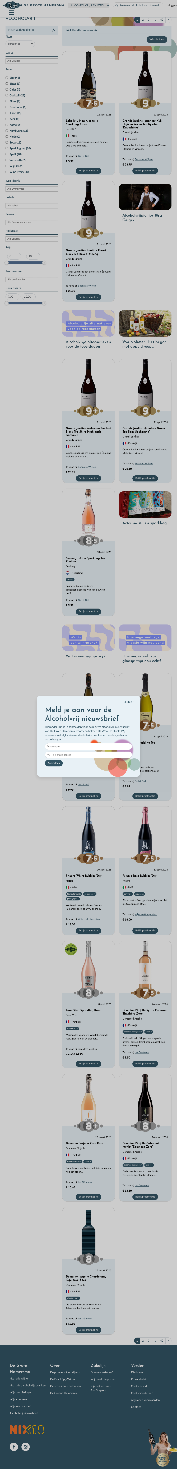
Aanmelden (54, 763)
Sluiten (129, 702)
